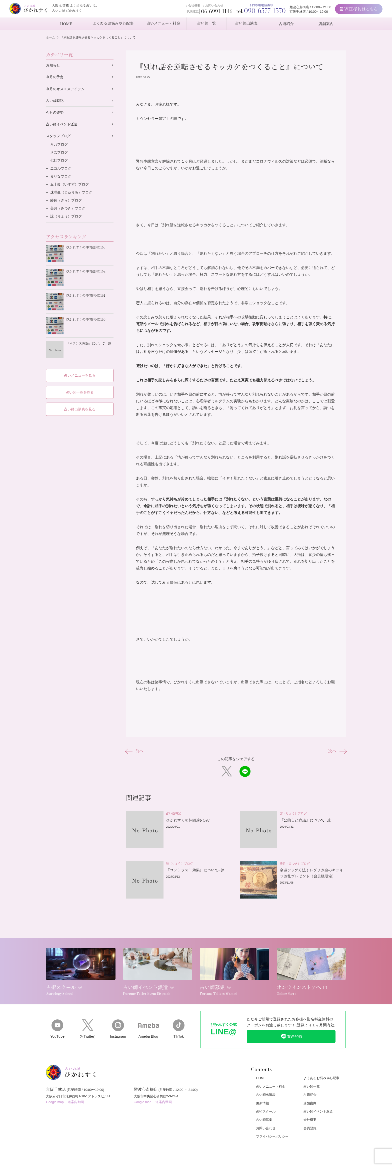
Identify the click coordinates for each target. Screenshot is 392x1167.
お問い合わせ (204, 6)
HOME (261, 1071)
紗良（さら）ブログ (67, 204)
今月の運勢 (55, 113)
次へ (336, 751)
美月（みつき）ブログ (69, 212)
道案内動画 (76, 1096)
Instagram (117, 1021)
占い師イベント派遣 (63, 125)
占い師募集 (264, 1113)
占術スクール (266, 1104)
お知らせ (53, 65)
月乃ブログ (59, 146)
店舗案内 (310, 1096)
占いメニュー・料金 (270, 1079)
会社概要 (184, 6)
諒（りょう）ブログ (67, 220)
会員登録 (310, 1121)
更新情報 (262, 1096)
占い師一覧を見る (80, 390)
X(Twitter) (87, 1021)
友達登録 (291, 1029)
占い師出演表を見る (80, 407)
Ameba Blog (148, 1021)
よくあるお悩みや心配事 (321, 1071)
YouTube (57, 1021)
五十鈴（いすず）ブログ (71, 187)
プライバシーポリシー (272, 1129)
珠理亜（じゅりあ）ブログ (72, 195)
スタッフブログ (59, 137)
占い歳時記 (55, 101)
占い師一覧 (312, 1079)
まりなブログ (61, 179)
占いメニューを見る (80, 373)
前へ (135, 751)
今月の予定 (55, 77)
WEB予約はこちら (349, 10)
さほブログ (59, 154)
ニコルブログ (61, 171)
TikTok (178, 1021)
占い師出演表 (266, 1088)
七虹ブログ (59, 162)
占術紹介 (310, 1088)
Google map (55, 1096)
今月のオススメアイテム (66, 89)
